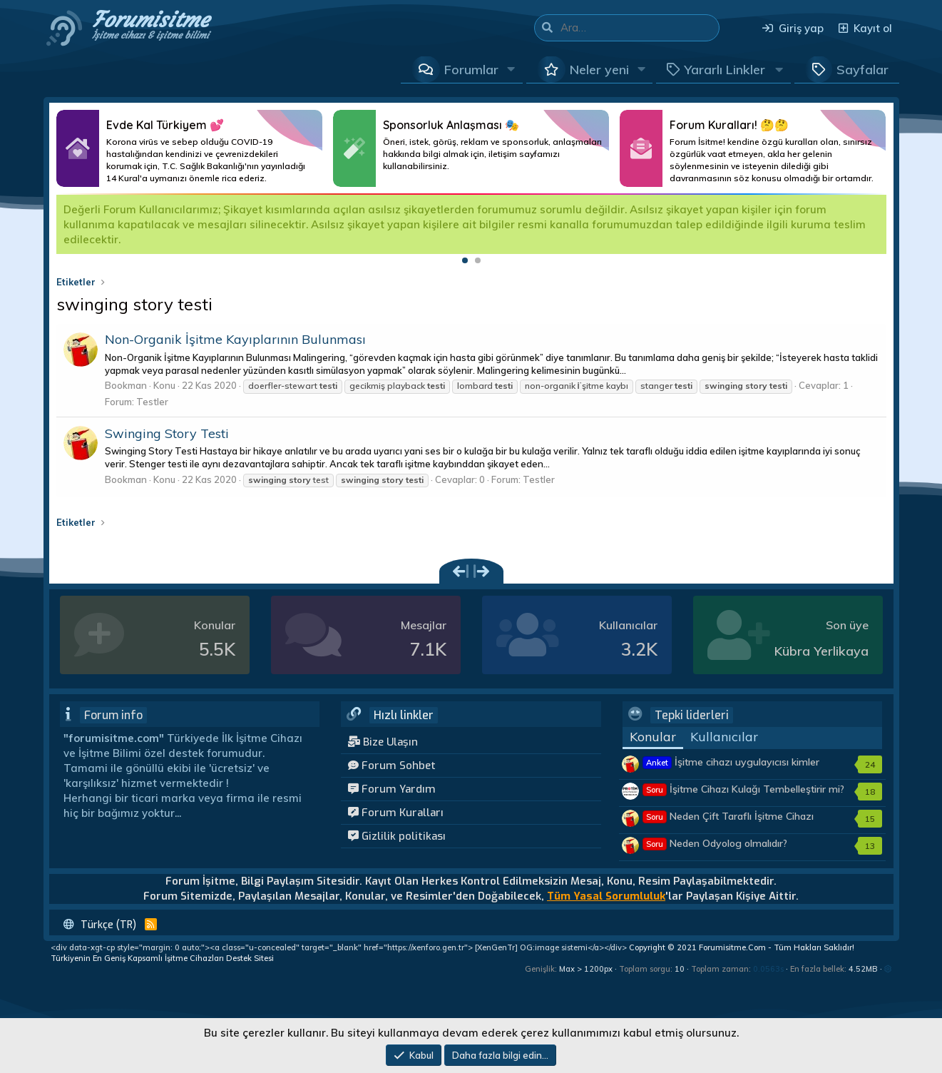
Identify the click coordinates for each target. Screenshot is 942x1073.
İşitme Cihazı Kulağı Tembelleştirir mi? (743, 789)
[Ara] (639, 28)
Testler (152, 401)
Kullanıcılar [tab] (724, 736)
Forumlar (471, 69)
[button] (511, 69)
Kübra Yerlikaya (821, 651)
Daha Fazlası (189, 148)
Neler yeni (599, 69)
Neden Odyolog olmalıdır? (714, 843)
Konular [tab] (653, 736)
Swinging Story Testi (167, 433)
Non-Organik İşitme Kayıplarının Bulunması (235, 339)
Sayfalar (862, 69)
